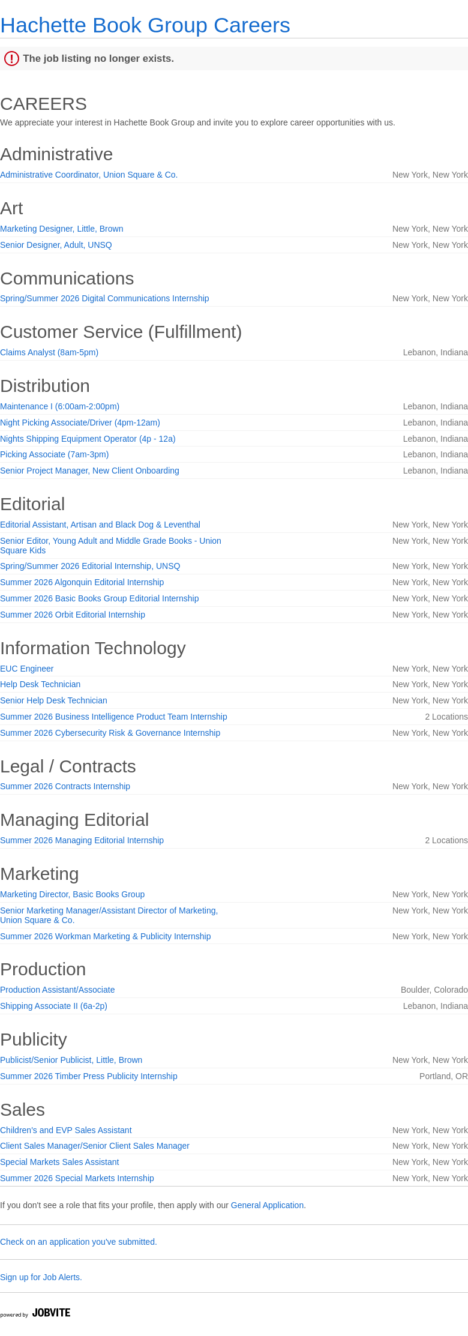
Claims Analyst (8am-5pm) (49, 352)
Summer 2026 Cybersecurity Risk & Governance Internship (110, 733)
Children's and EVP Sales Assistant (66, 1130)
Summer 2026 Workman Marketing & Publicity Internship (105, 936)
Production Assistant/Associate (57, 989)
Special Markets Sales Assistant (59, 1162)
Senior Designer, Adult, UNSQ (56, 245)
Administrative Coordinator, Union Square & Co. (89, 174)
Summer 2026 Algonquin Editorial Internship (82, 582)
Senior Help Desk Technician (53, 700)
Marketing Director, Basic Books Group (72, 894)
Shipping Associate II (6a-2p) (53, 1006)
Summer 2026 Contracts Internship (65, 786)
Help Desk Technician (40, 684)
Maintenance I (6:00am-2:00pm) (59, 406)
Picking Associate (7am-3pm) (54, 454)
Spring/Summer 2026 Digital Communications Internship (104, 298)
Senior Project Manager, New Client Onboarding (89, 470)
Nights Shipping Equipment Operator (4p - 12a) (88, 439)
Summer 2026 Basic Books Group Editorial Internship (99, 598)
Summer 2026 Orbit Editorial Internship (72, 614)
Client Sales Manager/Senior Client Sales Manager (95, 1146)
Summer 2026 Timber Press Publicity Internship (89, 1076)
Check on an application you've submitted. (78, 1242)
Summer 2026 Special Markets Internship (77, 1178)
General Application (267, 1205)
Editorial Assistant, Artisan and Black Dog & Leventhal (100, 524)
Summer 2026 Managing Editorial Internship (82, 840)
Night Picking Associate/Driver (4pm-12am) (80, 422)
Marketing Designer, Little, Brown (61, 228)
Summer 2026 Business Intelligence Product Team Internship (113, 716)
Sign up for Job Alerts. (41, 1277)
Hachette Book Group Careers (145, 25)
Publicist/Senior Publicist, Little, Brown (71, 1060)
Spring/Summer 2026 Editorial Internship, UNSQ (90, 566)
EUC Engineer (27, 668)
